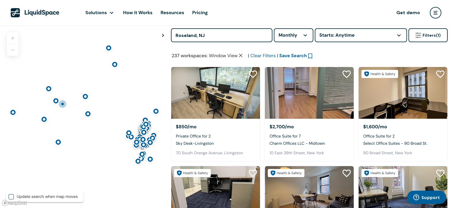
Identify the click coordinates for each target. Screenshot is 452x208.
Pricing (200, 13)
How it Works (137, 13)
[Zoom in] (12, 38)
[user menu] (435, 12)
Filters (428, 35)
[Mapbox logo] (14, 203)
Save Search (293, 56)
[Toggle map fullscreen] (163, 35)
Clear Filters (263, 56)
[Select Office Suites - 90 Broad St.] (403, 93)
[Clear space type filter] (240, 55)
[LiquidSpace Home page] (35, 12)
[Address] (221, 35)
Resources (172, 13)
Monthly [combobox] (287, 35)
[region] (83, 116)
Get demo (408, 13)
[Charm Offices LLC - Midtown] (309, 93)
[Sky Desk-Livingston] (215, 93)
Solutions (96, 13)
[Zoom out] (12, 50)
